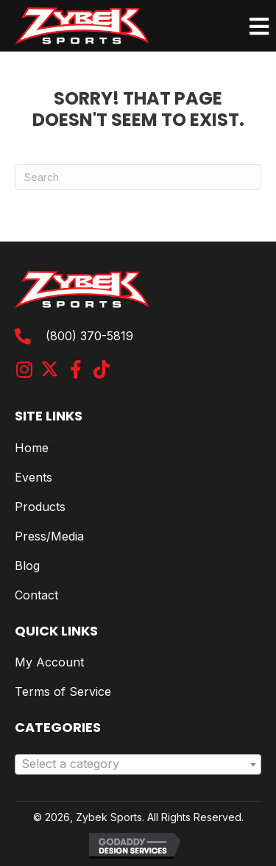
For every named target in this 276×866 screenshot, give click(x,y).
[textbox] (138, 764)
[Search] (138, 177)
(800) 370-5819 (89, 335)
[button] (24, 369)
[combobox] (138, 764)
